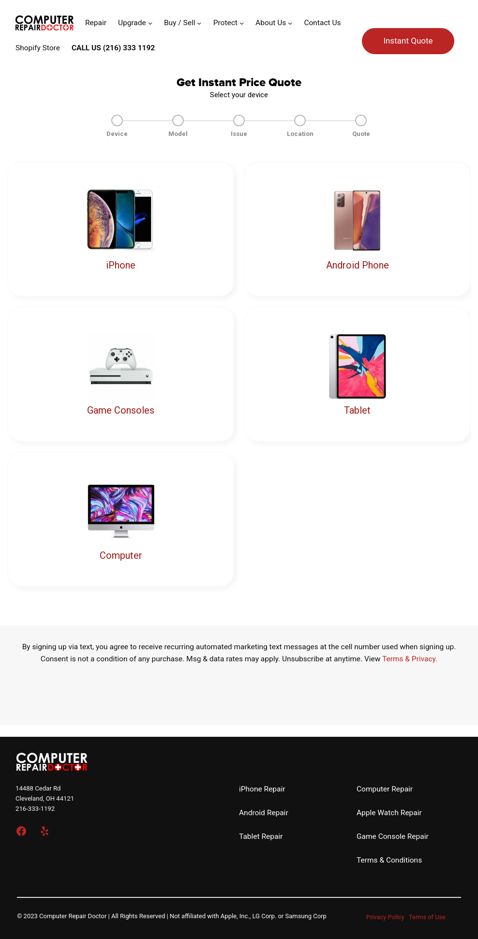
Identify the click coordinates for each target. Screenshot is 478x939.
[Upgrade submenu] (150, 23)
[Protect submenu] (241, 23)
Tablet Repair (261, 836)
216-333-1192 (35, 808)
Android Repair (263, 812)
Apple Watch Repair (389, 812)
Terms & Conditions (389, 860)
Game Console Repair (393, 836)
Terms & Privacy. (409, 659)
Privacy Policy (385, 917)
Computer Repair (385, 789)
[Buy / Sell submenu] (199, 23)
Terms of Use (427, 917)
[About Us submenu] (290, 23)
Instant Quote (408, 40)
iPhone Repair (262, 789)
